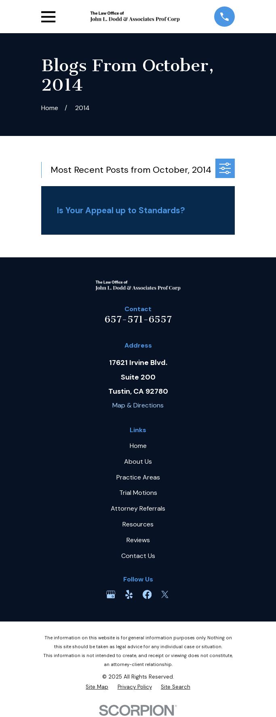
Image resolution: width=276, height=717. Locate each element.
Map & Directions (138, 405)
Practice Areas (138, 477)
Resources (138, 524)
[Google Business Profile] (110, 594)
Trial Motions (138, 492)
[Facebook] (147, 594)
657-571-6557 (138, 319)
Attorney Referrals (138, 508)
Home (138, 445)
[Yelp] (128, 594)
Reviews (138, 540)
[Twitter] (164, 594)
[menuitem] (97, 687)
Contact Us (138, 556)
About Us (138, 461)
